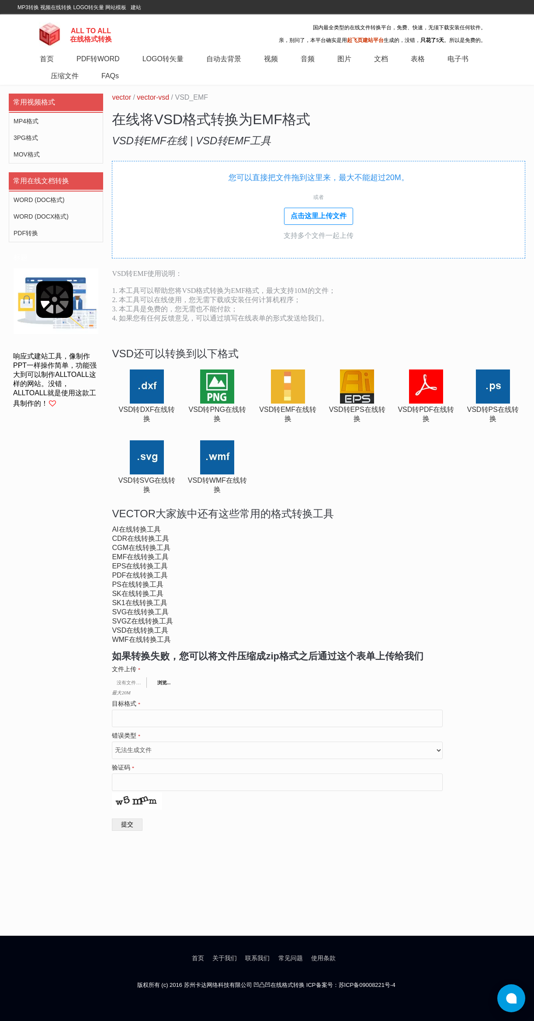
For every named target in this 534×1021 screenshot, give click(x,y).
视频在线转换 (56, 7)
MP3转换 (28, 7)
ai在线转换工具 (136, 529)
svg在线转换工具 (140, 612)
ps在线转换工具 (137, 584)
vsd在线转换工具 (140, 630)
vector (121, 97)
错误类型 (126, 736)
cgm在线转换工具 (141, 547)
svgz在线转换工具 (142, 621)
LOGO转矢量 (88, 7)
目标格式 (126, 704)
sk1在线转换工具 (139, 602)
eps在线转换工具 (140, 566)
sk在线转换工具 (137, 593)
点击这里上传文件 (319, 216)
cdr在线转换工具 (140, 538)
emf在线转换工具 (140, 557)
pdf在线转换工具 (140, 575)
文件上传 (126, 669)
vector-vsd (153, 97)
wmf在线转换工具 (141, 639)
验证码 (123, 768)
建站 (136, 7)
